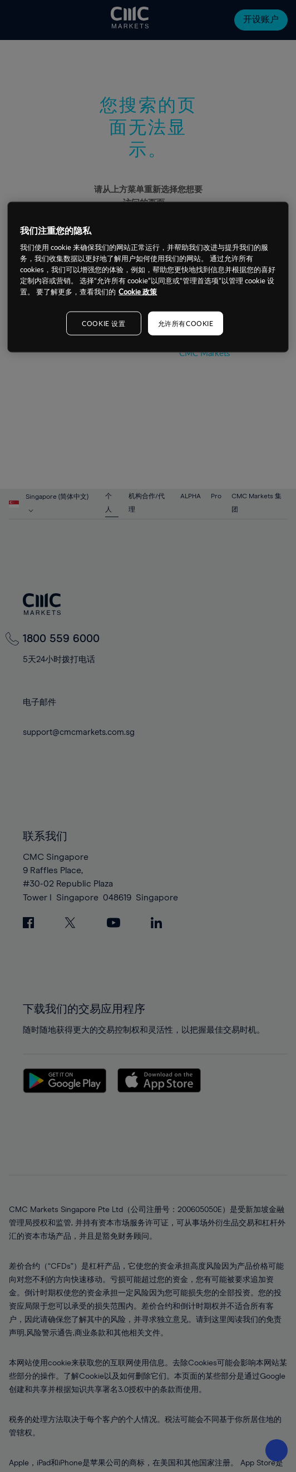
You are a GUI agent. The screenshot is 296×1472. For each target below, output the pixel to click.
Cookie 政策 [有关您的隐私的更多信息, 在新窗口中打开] (138, 291)
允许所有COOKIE (186, 322)
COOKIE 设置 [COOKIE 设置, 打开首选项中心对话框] (103, 322)
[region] (147, 276)
